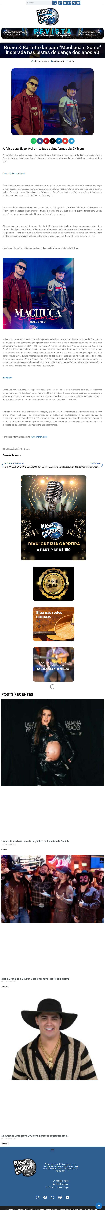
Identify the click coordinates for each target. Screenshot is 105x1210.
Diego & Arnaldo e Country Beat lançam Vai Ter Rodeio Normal (35, 978)
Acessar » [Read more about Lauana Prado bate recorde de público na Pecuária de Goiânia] (4, 849)
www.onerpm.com (39, 437)
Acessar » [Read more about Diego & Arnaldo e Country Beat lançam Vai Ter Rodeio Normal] (4, 987)
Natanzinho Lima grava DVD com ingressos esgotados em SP (35, 1135)
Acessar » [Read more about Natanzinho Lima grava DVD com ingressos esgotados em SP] (4, 1143)
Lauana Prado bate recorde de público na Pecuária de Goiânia (35, 841)
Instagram (7, 377)
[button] (34, 141)
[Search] (54, 3)
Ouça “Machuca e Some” (14, 173)
